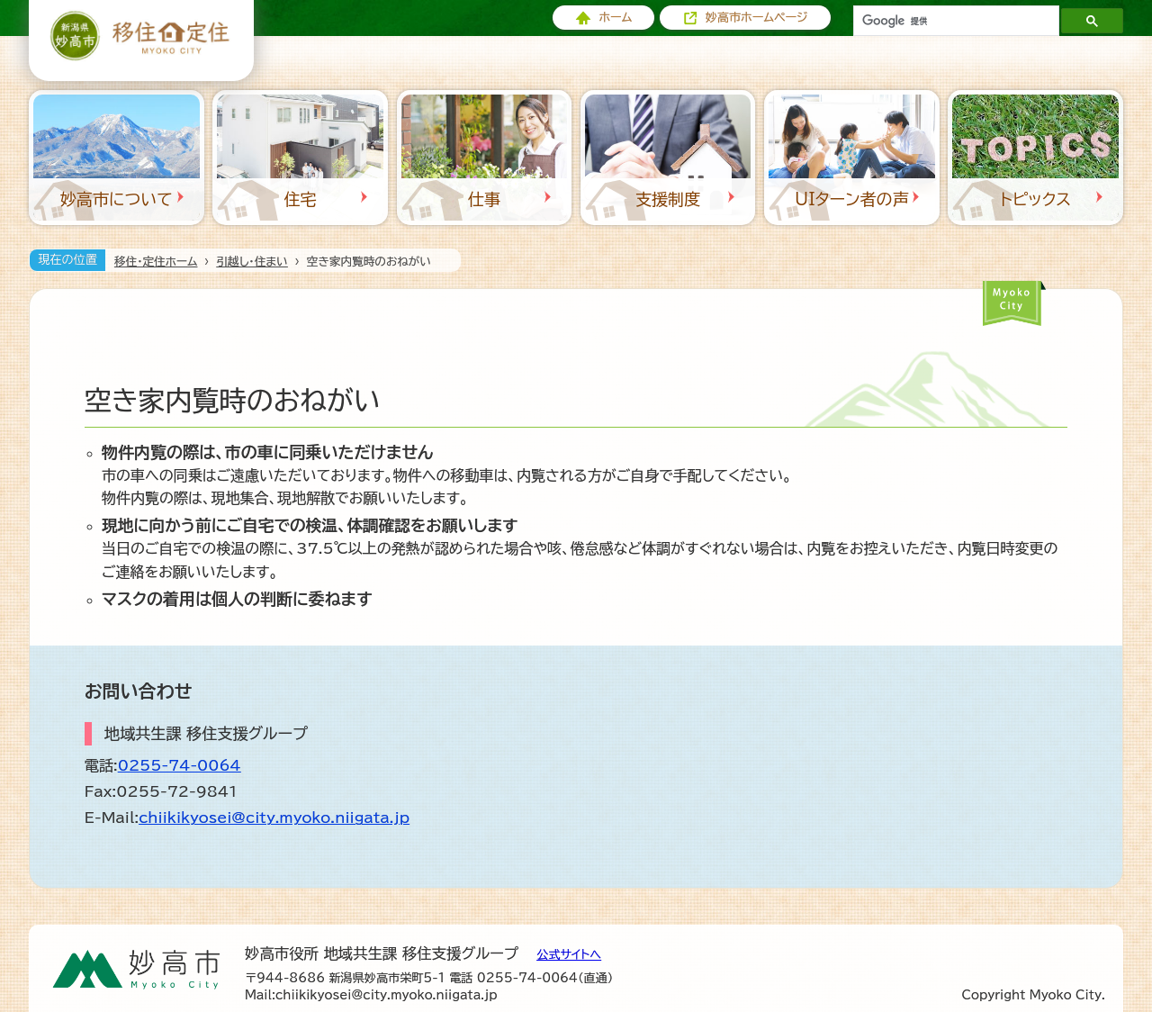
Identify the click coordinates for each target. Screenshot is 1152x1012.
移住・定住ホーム (155, 261)
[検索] (954, 21)
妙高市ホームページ (757, 17)
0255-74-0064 (179, 765)
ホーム (615, 17)
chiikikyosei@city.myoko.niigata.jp (274, 817)
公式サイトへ (568, 954)
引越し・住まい (251, 261)
